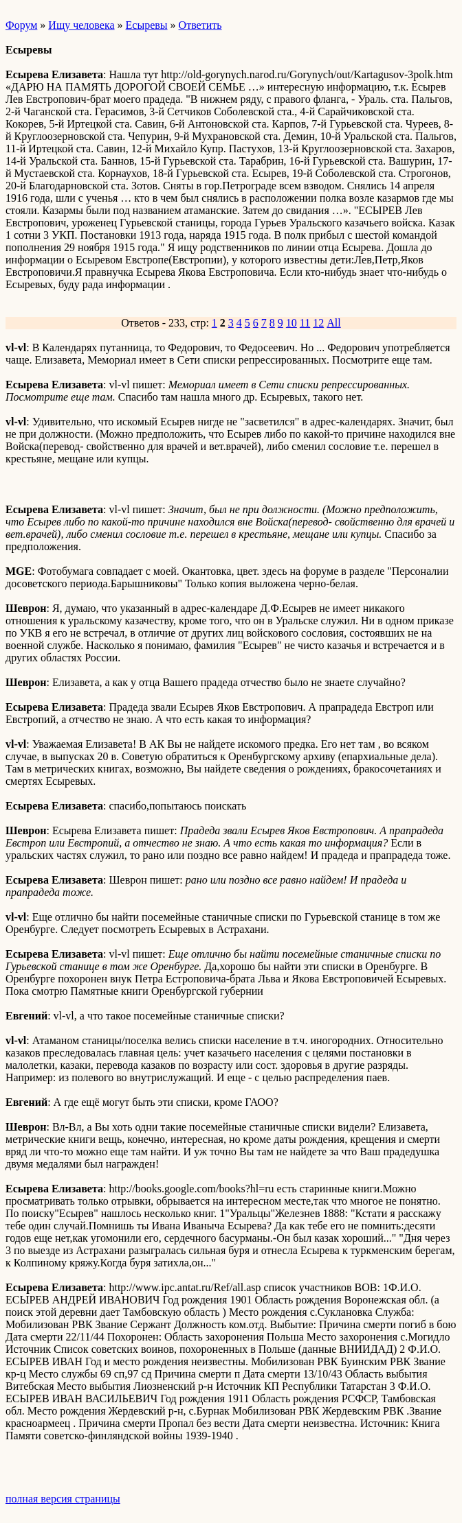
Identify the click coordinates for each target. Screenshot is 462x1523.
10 (291, 323)
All (333, 323)
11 (305, 323)
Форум (21, 25)
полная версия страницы (63, 1498)
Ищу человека (81, 25)
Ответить (200, 25)
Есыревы (147, 25)
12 (318, 323)
